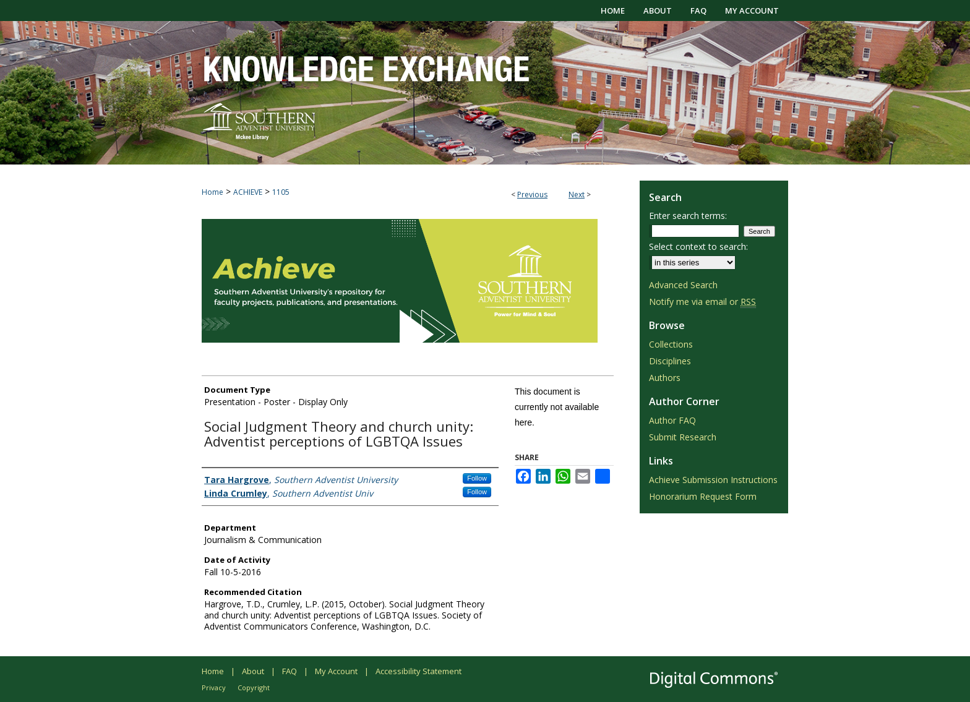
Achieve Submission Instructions (713, 480)
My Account (336, 671)
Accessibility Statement (418, 671)
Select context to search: (698, 246)
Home (212, 192)
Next (577, 194)
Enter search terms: (688, 215)
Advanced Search (683, 285)
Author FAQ (672, 420)
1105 (281, 192)
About (253, 671)
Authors (664, 377)
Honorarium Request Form (703, 496)
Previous (532, 194)
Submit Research (682, 437)
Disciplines (670, 361)
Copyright (254, 687)
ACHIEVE (247, 192)
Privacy (214, 687)
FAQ (289, 671)
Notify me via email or (702, 301)
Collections (671, 344)
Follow (477, 478)
